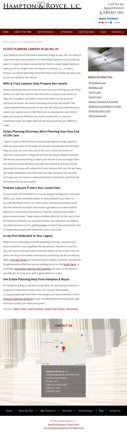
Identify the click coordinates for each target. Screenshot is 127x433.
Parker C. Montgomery (68, 308)
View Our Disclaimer (57, 424)
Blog (103, 32)
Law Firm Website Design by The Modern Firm (63, 428)
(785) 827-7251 (113, 12)
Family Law (95, 92)
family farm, (70, 264)
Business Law (96, 87)
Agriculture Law (97, 82)
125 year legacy (18, 259)
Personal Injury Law (99, 111)
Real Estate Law (97, 115)
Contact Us (118, 32)
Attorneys (66, 32)
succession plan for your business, (33, 268)
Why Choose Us (46, 32)
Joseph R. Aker (50, 308)
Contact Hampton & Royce (18, 298)
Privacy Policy (73, 424)
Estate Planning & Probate (103, 101)
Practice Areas (87, 32)
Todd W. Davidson (35, 308)
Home (5, 32)
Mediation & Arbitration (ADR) (105, 106)
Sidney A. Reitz (19, 308)
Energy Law (95, 96)
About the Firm (23, 32)
